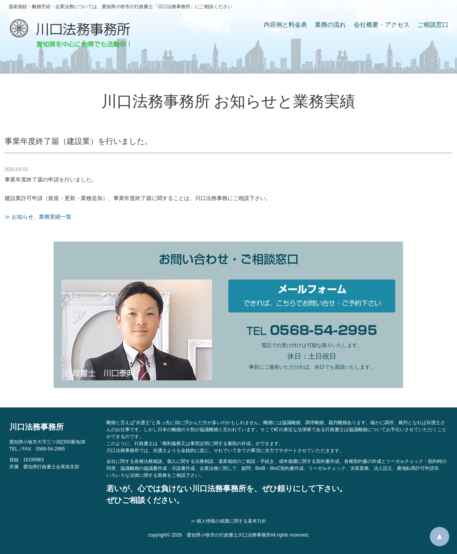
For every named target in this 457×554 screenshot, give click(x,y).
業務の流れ (330, 24)
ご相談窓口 (432, 24)
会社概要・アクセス (382, 24)
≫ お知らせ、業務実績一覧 (38, 217)
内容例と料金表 (285, 24)
